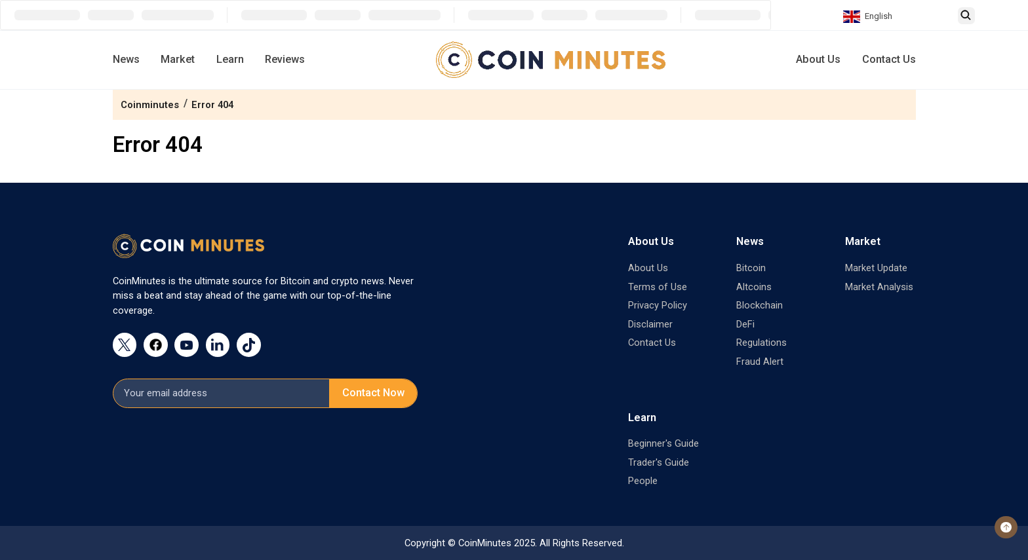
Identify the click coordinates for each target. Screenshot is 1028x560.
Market (178, 59)
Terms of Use (657, 287)
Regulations (761, 342)
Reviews (285, 59)
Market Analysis (879, 287)
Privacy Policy (657, 305)
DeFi (745, 324)
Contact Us (889, 59)
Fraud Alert (759, 361)
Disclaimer (650, 324)
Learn (230, 59)
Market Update (876, 268)
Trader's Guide (658, 462)
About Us (818, 59)
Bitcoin (751, 268)
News (126, 59)
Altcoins (754, 287)
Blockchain (759, 305)
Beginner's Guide (663, 443)
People (643, 481)
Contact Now (373, 392)
